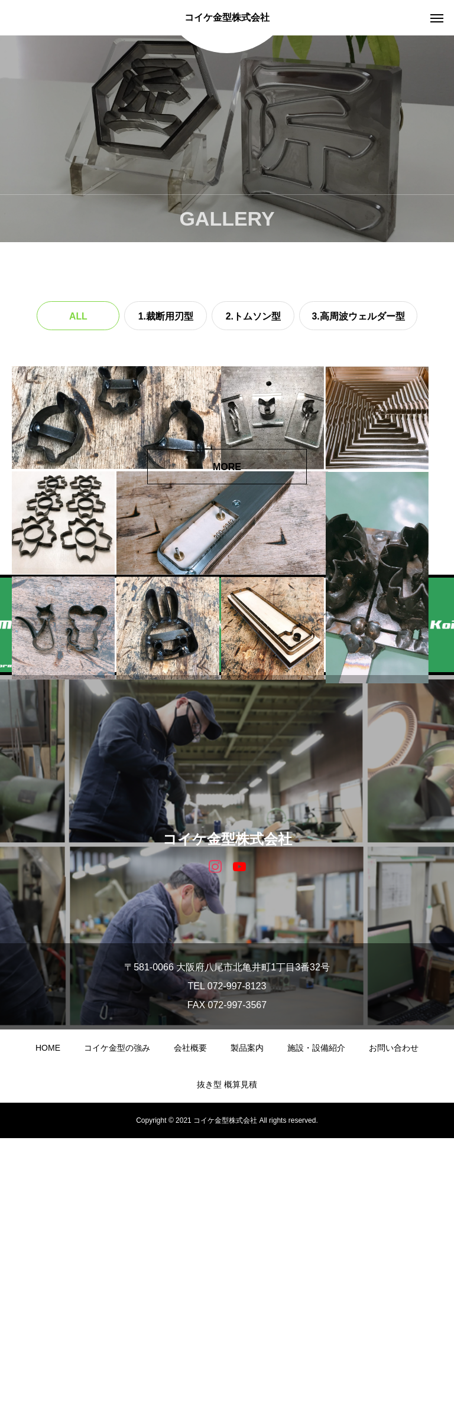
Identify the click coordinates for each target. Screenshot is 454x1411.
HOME (47, 1320)
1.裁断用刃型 (165, 316)
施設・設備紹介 (316, 1320)
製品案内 (247, 1320)
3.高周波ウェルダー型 (358, 316)
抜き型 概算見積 (227, 1357)
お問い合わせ (394, 1320)
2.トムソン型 (253, 316)
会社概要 (190, 1320)
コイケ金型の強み (117, 1320)
